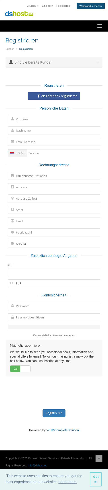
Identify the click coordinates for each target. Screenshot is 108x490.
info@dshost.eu (37, 465)
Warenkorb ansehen (90, 6)
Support (10, 49)
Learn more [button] (67, 482)
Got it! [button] (96, 479)
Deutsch (32, 5)
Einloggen (47, 5)
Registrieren (63, 5)
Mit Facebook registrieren (57, 96)
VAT (10, 264)
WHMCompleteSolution (63, 430)
